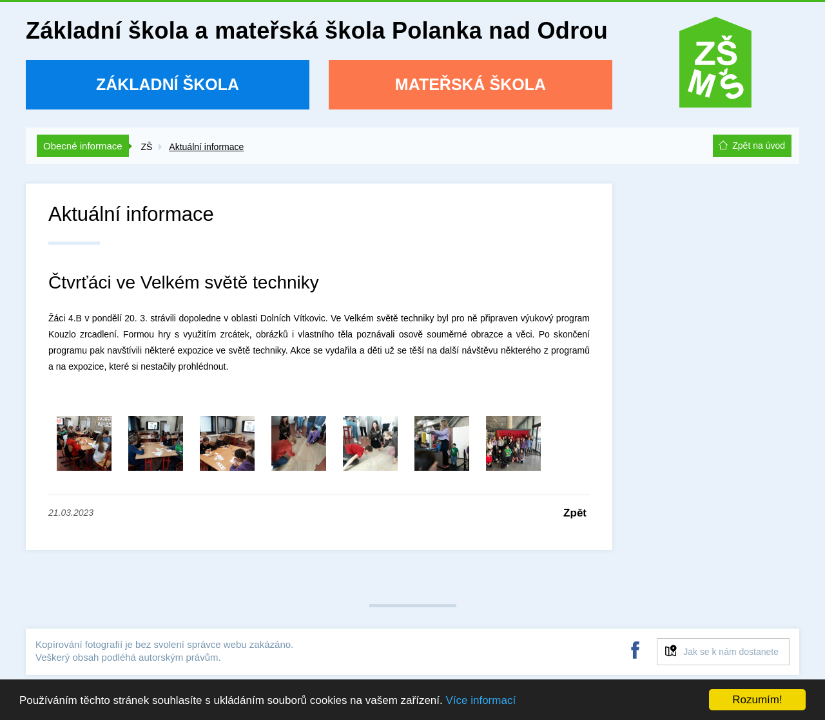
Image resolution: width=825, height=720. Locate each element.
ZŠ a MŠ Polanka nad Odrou (715, 67)
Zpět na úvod (758, 145)
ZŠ (146, 147)
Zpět (575, 513)
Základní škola (167, 84)
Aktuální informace (206, 147)
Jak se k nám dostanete (731, 652)
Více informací (480, 700)
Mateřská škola (470, 84)
